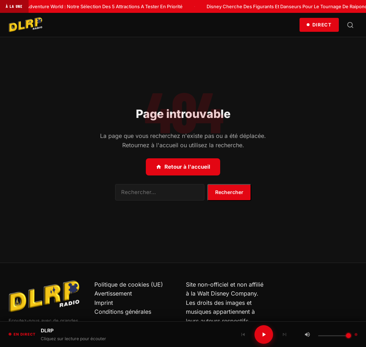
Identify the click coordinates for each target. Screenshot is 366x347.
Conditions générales (122, 311)
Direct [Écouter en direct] (319, 25)
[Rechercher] (350, 25)
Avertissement (113, 293)
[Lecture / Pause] (263, 334)
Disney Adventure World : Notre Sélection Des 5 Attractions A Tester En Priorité (98, 6)
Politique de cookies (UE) (128, 284)
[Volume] (334, 335)
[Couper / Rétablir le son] (307, 334)
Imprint (103, 302)
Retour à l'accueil (183, 166)
